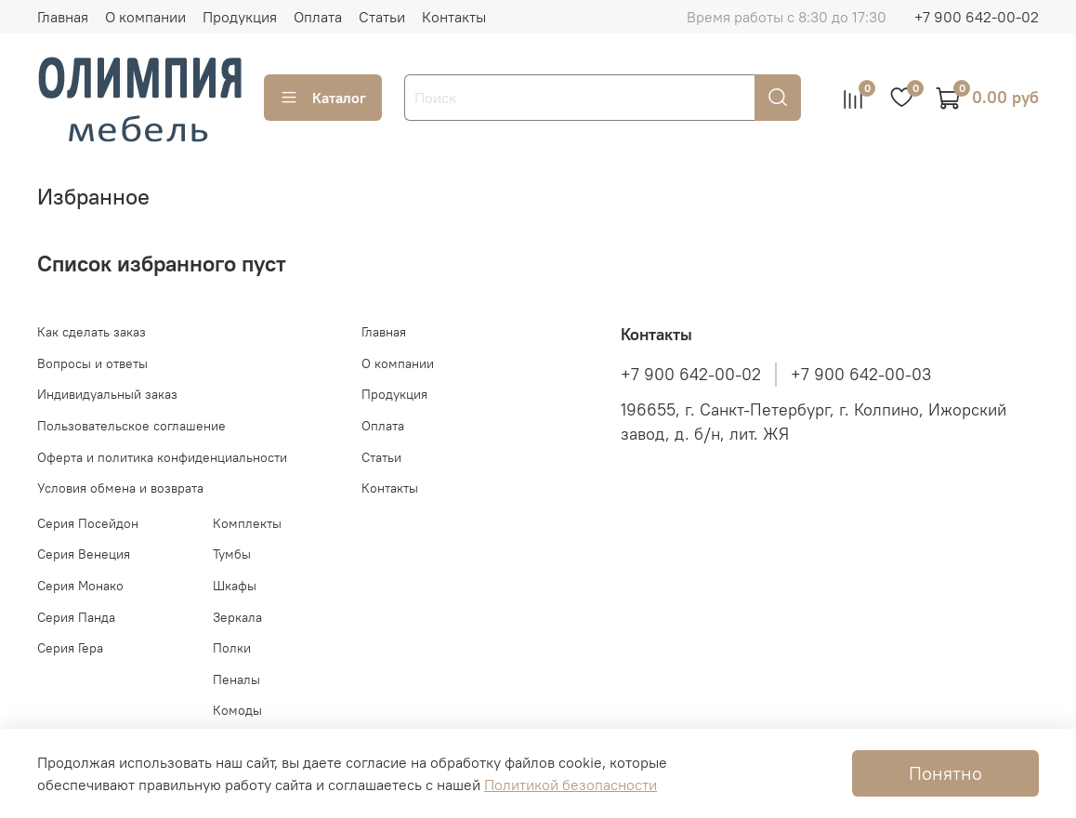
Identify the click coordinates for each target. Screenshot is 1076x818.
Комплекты (247, 523)
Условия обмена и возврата (120, 488)
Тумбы (232, 554)
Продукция (240, 16)
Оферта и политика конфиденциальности (162, 457)
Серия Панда (76, 617)
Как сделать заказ (91, 331)
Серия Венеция (83, 554)
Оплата (318, 16)
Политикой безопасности (570, 784)
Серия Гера (70, 648)
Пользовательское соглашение (131, 425)
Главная (62, 16)
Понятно (945, 773)
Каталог (323, 97)
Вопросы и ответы (92, 363)
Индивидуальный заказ (107, 394)
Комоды (237, 710)
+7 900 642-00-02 (976, 16)
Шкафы (234, 585)
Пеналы (236, 679)
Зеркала (237, 617)
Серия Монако (80, 585)
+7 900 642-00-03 (861, 374)
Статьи (382, 16)
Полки (232, 648)
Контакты (454, 16)
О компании (145, 16)
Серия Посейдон (87, 523)
